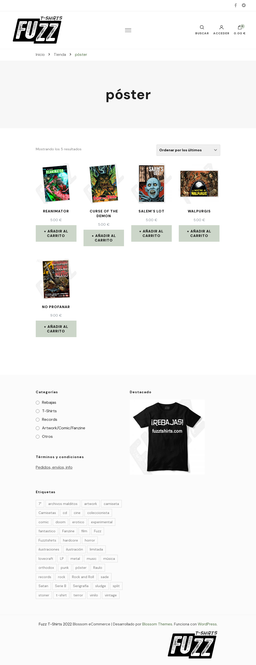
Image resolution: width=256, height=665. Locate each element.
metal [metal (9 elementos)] (75, 558)
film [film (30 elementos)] (84, 531)
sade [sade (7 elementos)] (105, 577)
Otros (47, 436)
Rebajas (49, 402)
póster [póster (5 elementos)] (81, 567)
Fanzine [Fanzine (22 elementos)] (68, 531)
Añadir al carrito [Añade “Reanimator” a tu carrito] (57, 233)
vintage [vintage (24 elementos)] (111, 595)
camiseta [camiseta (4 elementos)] (111, 503)
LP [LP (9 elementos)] (62, 558)
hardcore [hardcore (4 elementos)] (70, 540)
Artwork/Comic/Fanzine (63, 428)
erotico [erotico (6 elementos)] (78, 522)
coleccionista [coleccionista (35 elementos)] (98, 512)
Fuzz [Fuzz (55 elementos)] (97, 531)
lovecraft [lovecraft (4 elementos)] (45, 558)
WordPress (207, 624)
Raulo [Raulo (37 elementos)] (97, 567)
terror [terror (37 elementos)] (78, 595)
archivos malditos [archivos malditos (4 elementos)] (63, 503)
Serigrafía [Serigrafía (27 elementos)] (80, 586)
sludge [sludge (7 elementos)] (100, 586)
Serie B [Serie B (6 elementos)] (60, 586)
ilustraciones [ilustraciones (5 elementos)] (48, 549)
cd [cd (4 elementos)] (65, 512)
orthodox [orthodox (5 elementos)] (46, 567)
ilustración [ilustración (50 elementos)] (74, 549)
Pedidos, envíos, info (54, 467)
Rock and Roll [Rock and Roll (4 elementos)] (83, 577)
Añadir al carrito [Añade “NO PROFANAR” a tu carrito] (57, 328)
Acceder (221, 30)
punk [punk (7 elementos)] (65, 567)
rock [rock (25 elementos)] (61, 577)
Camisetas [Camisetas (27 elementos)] (47, 512)
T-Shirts (49, 411)
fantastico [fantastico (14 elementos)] (47, 531)
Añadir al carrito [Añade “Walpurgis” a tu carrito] (201, 233)
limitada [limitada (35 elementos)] (96, 549)
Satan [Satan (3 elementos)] (43, 586)
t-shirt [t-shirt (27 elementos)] (61, 595)
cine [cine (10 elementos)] (77, 512)
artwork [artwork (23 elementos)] (90, 503)
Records (49, 419)
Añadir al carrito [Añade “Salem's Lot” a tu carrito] (153, 233)
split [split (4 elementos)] (116, 586)
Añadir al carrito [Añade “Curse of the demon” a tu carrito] (105, 237)
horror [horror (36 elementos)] (90, 540)
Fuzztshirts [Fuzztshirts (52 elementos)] (47, 540)
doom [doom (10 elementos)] (61, 522)
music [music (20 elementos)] (91, 558)
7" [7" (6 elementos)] (40, 503)
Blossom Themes (157, 624)
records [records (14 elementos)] (44, 577)
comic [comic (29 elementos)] (43, 522)
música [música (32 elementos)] (109, 558)
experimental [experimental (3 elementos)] (101, 522)
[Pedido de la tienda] (188, 150)
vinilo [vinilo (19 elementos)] (94, 595)
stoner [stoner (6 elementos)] (43, 595)
